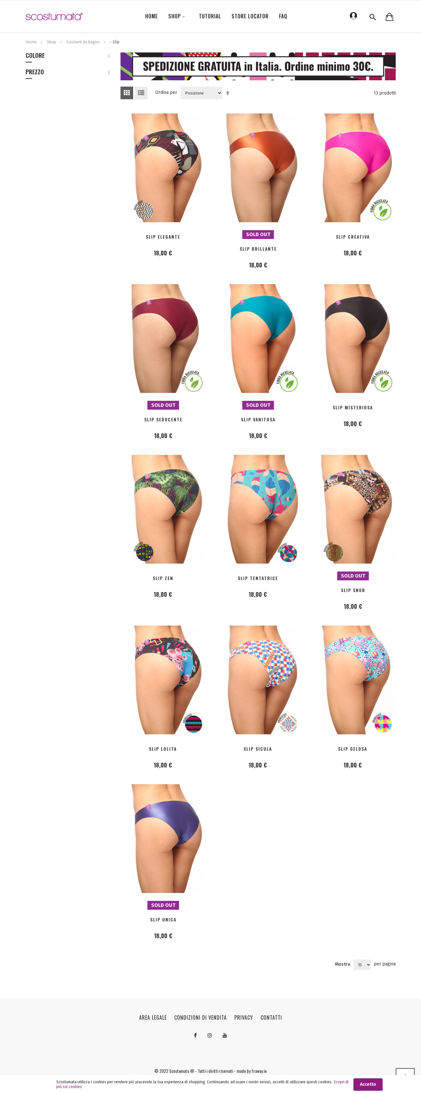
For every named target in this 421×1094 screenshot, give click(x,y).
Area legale (153, 1017)
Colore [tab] (35, 55)
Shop (52, 42)
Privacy (243, 1017)
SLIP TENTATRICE (258, 578)
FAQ (283, 16)
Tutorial (210, 16)
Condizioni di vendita (200, 1017)
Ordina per (166, 92)
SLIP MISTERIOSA (353, 407)
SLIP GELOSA (352, 748)
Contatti (271, 1017)
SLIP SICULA (258, 748)
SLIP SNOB (353, 590)
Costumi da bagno (83, 42)
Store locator (250, 16)
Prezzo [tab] (35, 72)
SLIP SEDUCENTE (163, 419)
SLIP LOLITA (163, 748)
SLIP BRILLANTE (258, 248)
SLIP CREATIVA (353, 236)
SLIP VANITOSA (258, 419)
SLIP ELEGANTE (163, 236)
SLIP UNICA (163, 919)
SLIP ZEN (163, 578)
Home (32, 42)
